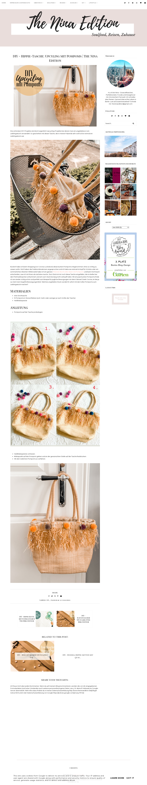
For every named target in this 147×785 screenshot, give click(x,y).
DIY (83, 3)
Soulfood (51, 3)
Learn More (117, 778)
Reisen (62, 3)
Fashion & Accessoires (60, 600)
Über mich (38, 3)
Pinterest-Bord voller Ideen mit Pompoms (68, 272)
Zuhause (73, 3)
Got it (130, 778)
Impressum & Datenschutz (20, 3)
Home (4, 3)
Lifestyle (92, 3)
